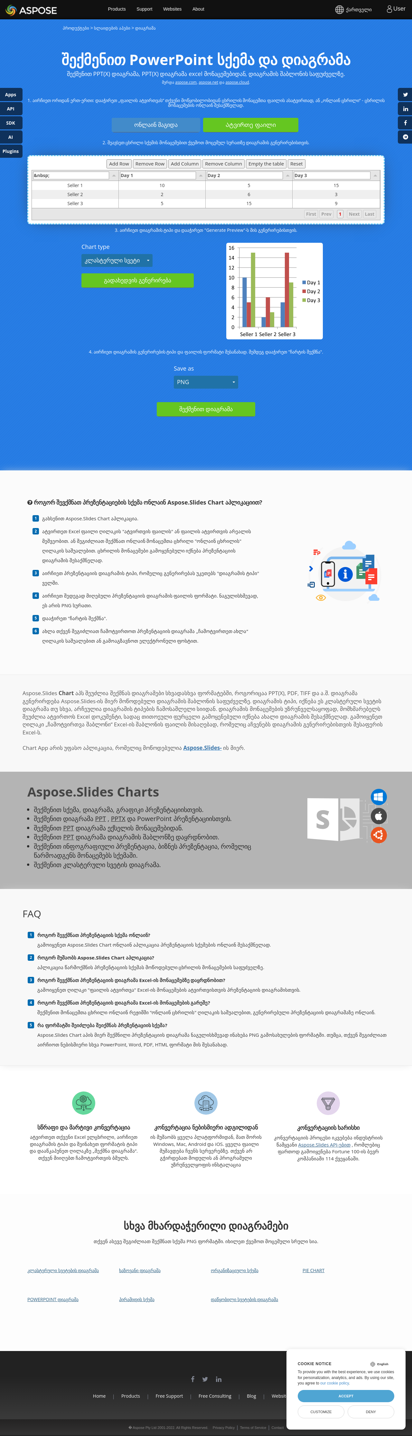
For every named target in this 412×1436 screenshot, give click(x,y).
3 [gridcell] (336, 194)
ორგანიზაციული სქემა (234, 1270)
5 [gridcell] (249, 185)
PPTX (118, 818)
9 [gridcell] (336, 203)
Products (126, 9)
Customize (321, 1412)
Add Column (185, 163)
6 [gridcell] (249, 194)
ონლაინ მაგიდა (156, 124)
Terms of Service (253, 1428)
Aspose (13, 9)
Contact (277, 1428)
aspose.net (208, 82)
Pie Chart (313, 1270)
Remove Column (223, 163)
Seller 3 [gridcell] (93, 203)
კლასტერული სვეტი (112, 260)
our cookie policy (334, 1383)
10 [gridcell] (162, 185)
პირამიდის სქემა (136, 1299)
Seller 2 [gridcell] (93, 194)
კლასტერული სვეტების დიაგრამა (63, 1270)
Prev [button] (326, 214)
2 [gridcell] (162, 194)
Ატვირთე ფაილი (251, 124)
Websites (182, 9)
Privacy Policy (224, 1428)
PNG (183, 382)
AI (10, 137)
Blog (254, 1396)
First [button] (311, 214)
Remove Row (150, 163)
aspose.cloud (237, 82)
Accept (346, 1396)
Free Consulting (215, 1396)
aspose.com (186, 82)
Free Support (166, 1396)
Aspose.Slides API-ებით (324, 1144)
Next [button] (354, 214)
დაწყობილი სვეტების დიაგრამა (244, 1299)
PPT (100, 818)
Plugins (11, 151)
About (208, 9)
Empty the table (266, 163)
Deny (371, 1412)
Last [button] (369, 214)
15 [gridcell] (336, 185)
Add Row (119, 163)
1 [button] (340, 214)
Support (154, 9)
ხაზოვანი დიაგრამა (140, 1270)
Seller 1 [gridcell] (93, 185)
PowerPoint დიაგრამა (53, 1299)
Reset (296, 163)
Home (90, 1396)
